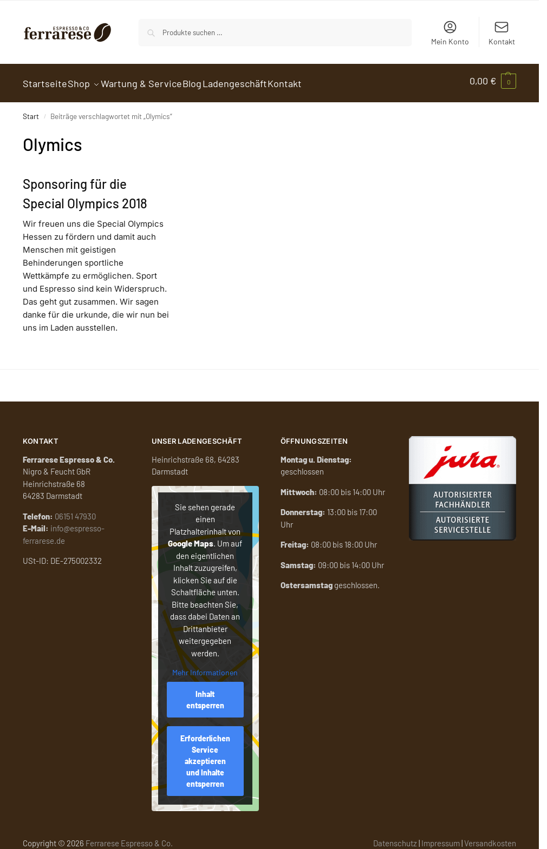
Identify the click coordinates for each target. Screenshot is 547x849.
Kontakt (502, 32)
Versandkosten (490, 837)
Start (31, 110)
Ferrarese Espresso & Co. (129, 837)
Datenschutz (395, 837)
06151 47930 (75, 510)
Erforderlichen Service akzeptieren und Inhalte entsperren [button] (205, 755)
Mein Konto (450, 32)
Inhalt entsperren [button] (205, 693)
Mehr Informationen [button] (205, 667)
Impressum (440, 837)
